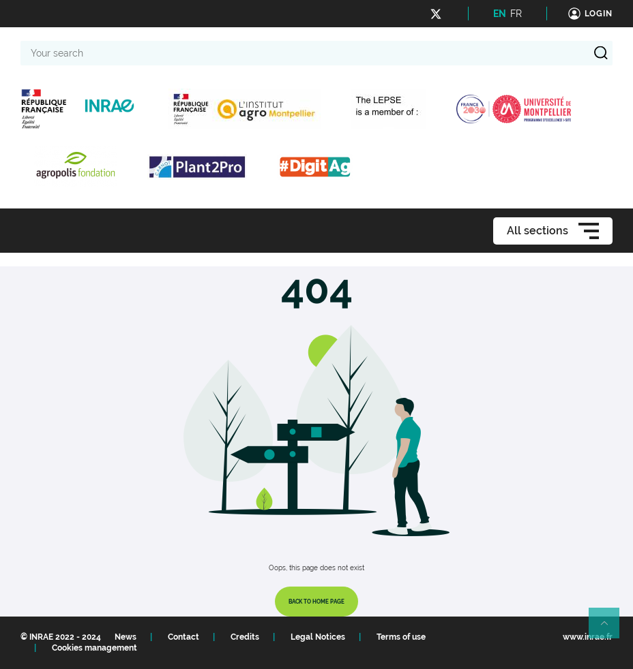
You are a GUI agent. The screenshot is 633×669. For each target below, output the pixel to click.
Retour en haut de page (609, 628)
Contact (183, 637)
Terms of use (401, 637)
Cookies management (94, 648)
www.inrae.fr (588, 637)
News (125, 637)
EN (499, 13)
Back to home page (316, 601)
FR (516, 13)
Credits (245, 637)
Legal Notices (318, 637)
